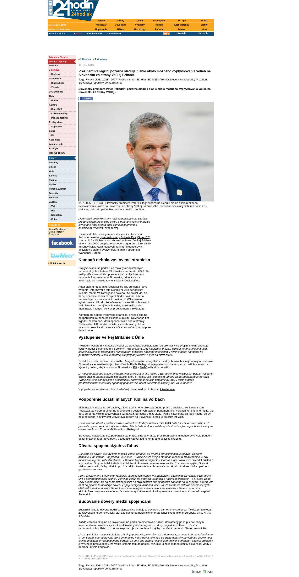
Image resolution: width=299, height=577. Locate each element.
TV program (159, 20)
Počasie (159, 29)
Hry (52, 210)
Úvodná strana (57, 33)
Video (140, 20)
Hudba (54, 100)
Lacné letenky (181, 24)
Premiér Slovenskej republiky (177, 79)
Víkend (52, 167)
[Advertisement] (157, 10)
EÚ (135, 367)
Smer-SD (144, 237)
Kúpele (159, 24)
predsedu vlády (110, 237)
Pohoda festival (59, 118)
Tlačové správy (57, 153)
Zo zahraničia (56, 91)
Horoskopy (140, 29)
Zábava (182, 29)
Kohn (53, 219)
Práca (204, 20)
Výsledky (140, 24)
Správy (101, 20)
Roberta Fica (128, 237)
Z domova (54, 70)
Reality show (55, 122)
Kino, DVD (56, 109)
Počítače (53, 197)
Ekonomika (55, 78)
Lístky (204, 24)
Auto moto (54, 139)
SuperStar (56, 126)
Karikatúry (56, 215)
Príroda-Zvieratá (57, 188)
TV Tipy (182, 20)
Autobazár (101, 24)
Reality (120, 20)
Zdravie (54, 87)
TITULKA (54, 65)
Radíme (53, 180)
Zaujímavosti (55, 144)
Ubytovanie (101, 29)
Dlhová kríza (57, 83)
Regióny (55, 74)
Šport (52, 131)
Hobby (52, 184)
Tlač (198, 571)
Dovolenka (120, 24)
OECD (85, 515)
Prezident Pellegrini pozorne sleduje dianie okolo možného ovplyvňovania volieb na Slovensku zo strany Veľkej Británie (152, 556)
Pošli (210, 571)
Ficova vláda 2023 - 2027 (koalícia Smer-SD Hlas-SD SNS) (122, 79)
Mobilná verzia (56, 263)
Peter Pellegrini (140, 203)
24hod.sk (84, 59)
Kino (204, 29)
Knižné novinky (58, 113)
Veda (51, 171)
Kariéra (53, 175)
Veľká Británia (112, 82)
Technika (53, 193)
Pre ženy (53, 162)
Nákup (120, 29)
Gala (51, 96)
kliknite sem (167, 389)
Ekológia (53, 148)
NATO (143, 367)
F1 (52, 135)
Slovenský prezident (117, 203)
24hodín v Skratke (58, 57)
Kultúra (53, 105)
